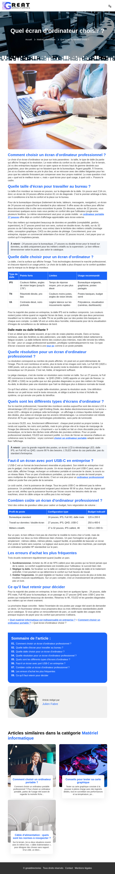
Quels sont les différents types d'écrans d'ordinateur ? (40, 659)
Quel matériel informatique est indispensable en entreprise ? (43, 620)
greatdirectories (33, 868)
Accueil (28, 39)
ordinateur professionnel (90, 477)
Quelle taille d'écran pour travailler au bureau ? (37, 647)
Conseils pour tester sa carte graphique (83, 781)
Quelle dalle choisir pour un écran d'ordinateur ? (37, 651)
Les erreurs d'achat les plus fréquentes (33, 671)
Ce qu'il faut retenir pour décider (29, 675)
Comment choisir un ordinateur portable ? (32, 781)
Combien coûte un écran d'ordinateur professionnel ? (40, 667)
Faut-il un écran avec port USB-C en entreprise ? (38, 663)
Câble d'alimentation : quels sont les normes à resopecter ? (32, 837)
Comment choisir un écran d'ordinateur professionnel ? (41, 643)
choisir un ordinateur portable (70, 438)
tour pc (50, 346)
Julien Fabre (50, 703)
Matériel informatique (46, 39)
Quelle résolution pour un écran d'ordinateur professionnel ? (43, 655)
